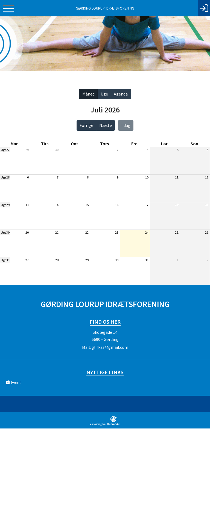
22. (87, 232)
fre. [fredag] (134, 143)
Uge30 (5, 232)
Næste (105, 125)
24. (147, 232)
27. (27, 260)
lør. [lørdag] (164, 143)
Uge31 (5, 260)
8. (88, 177)
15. (87, 205)
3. (148, 150)
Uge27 (5, 150)
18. (177, 205)
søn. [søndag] (195, 143)
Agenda (121, 94)
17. (147, 205)
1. (88, 150)
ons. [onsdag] (75, 143)
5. (208, 150)
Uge (104, 94)
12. (207, 177)
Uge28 (5, 177)
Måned (88, 94)
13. (27, 205)
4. (178, 150)
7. (58, 177)
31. (147, 260)
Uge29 (5, 205)
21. (57, 232)
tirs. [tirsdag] (45, 143)
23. (117, 232)
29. (27, 150)
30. (57, 150)
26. (207, 232)
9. (118, 177)
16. (117, 205)
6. (28, 177)
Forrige (86, 125)
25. (177, 232)
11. (177, 177)
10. (147, 177)
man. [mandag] (15, 143)
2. (118, 150)
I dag (125, 125)
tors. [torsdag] (105, 143)
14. (57, 205)
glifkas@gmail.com (110, 347)
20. (27, 232)
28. (57, 260)
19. (207, 205)
